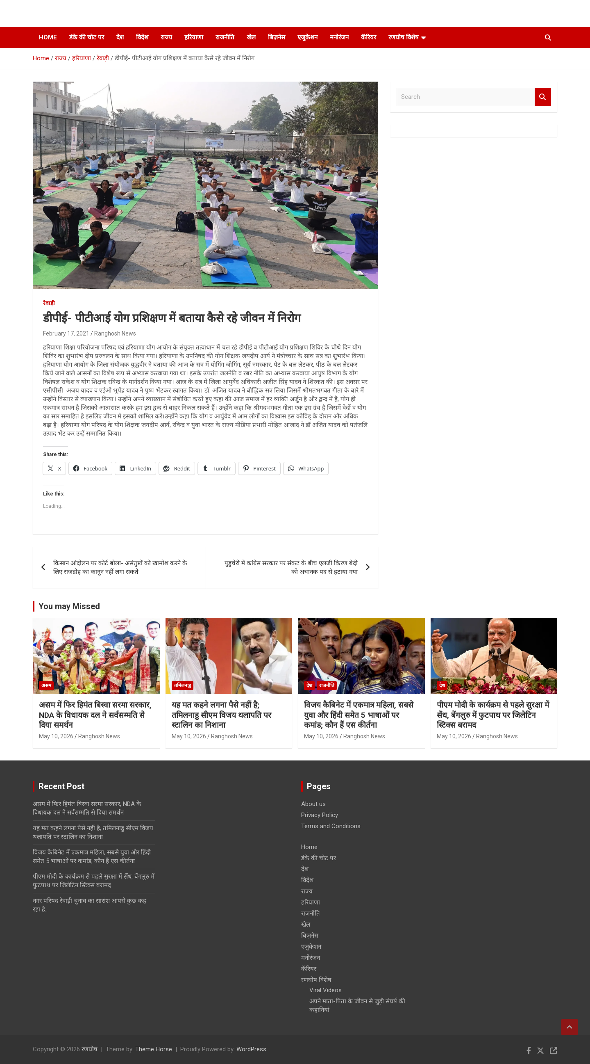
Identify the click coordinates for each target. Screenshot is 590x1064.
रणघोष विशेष (403, 37)
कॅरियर (368, 37)
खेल (251, 37)
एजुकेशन (307, 37)
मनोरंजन (339, 37)
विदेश (142, 37)
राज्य (166, 37)
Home (48, 37)
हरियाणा (193, 37)
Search (543, 97)
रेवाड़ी (49, 303)
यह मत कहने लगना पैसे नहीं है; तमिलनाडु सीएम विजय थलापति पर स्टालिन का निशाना (221, 715)
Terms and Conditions (331, 826)
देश (120, 37)
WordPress (251, 1049)
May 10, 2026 (56, 736)
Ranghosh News (115, 333)
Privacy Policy (319, 815)
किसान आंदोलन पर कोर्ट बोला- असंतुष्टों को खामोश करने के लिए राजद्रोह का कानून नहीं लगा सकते (120, 567)
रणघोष (90, 1049)
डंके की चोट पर (86, 37)
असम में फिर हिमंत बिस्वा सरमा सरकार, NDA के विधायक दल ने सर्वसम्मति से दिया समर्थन (95, 715)
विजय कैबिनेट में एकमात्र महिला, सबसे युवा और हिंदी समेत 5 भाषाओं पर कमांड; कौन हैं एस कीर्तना (358, 715)
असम (46, 685)
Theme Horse (153, 1049)
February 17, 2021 (66, 333)
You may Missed (69, 606)
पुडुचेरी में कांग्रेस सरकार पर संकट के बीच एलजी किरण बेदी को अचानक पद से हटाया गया (291, 567)
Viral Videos (325, 990)
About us (313, 804)
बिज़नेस (276, 37)
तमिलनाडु (182, 685)
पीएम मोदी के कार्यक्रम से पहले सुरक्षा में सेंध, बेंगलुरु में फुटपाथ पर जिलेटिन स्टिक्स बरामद (493, 715)
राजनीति (225, 37)
